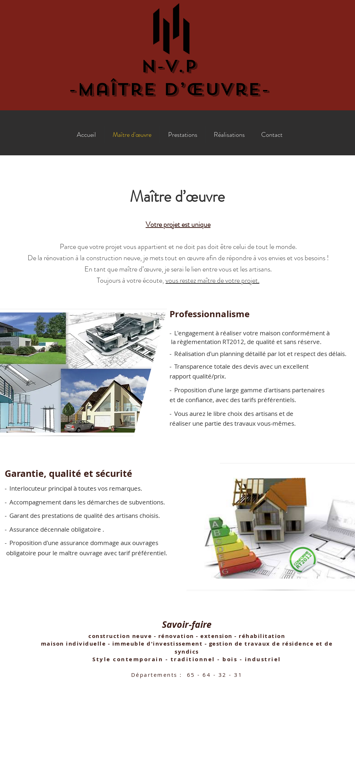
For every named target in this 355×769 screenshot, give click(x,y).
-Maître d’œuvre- (169, 89)
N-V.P (169, 66)
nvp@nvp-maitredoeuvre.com (178, 714)
